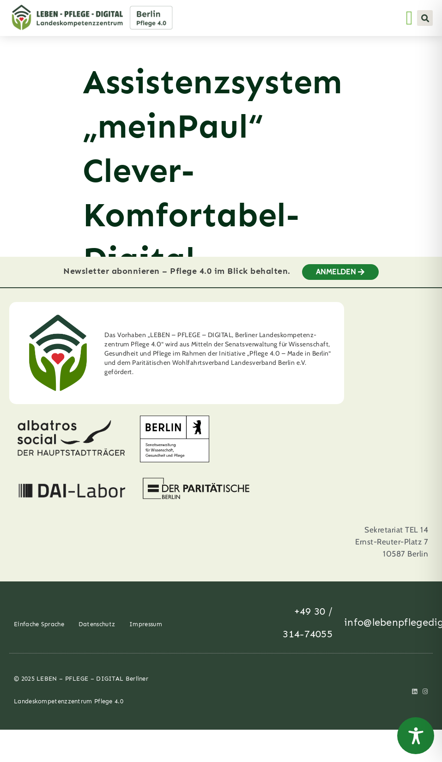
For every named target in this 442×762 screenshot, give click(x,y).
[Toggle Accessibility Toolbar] (415, 735)
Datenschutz (97, 632)
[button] (425, 18)
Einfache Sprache (39, 632)
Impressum (145, 632)
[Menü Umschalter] (409, 18)
